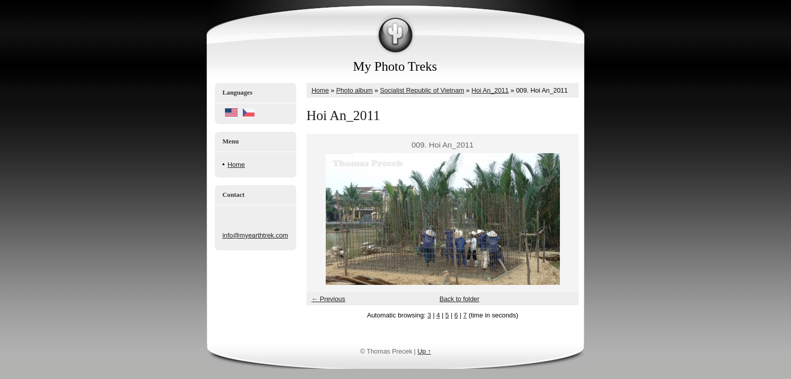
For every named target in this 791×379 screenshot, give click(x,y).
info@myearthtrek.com (255, 235)
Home (236, 164)
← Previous (328, 299)
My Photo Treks (395, 66)
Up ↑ (424, 351)
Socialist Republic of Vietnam (422, 90)
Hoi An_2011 (489, 90)
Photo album (354, 90)
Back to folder (459, 299)
